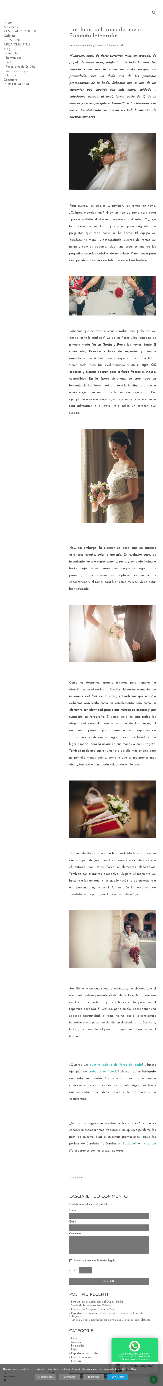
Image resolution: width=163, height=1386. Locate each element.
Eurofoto (87, 110)
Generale (11, 53)
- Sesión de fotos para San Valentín (90, 1305)
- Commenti (112, 45)
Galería (9, 36)
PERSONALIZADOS (19, 84)
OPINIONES (13, 40)
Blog (7, 49)
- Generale (75, 1342)
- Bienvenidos (76, 1346)
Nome (72, 1210)
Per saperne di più (45, 1377)
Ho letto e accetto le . (94, 1260)
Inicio (8, 22)
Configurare (69, 1377)
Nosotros (11, 27)
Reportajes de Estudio (20, 66)
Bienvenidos (13, 57)
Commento (75, 1233)
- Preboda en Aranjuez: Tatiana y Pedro (92, 1309)
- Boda (73, 1349)
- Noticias (75, 1361)
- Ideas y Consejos (80, 1357)
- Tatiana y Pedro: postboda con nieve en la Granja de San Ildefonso (109, 1320)
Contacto (11, 80)
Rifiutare (93, 1377)
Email (72, 1222)
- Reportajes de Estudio (83, 1353)
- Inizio (73, 1338)
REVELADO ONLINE (20, 31)
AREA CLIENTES (17, 44)
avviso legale (107, 1260)
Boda (8, 62)
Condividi (76, 1177)
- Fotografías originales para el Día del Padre (96, 1302)
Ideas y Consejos (16, 71)
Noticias (11, 75)
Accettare (117, 1377)
